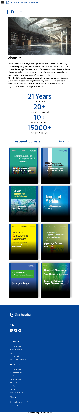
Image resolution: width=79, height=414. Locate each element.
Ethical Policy (15, 356)
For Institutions (16, 379)
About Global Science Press (20, 402)
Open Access (15, 353)
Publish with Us (16, 346)
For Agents (14, 386)
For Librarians (15, 382)
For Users (13, 389)
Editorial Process (16, 392)
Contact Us (14, 405)
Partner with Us (16, 372)
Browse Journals (16, 349)
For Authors (14, 376)
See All (64, 141)
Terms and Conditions (18, 359)
